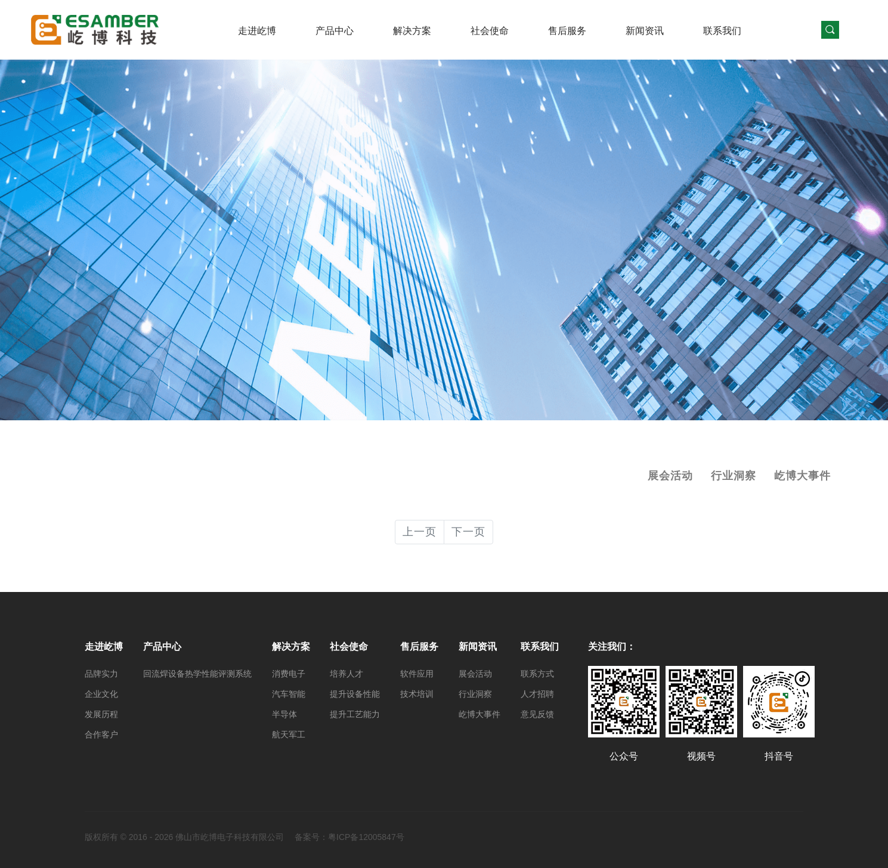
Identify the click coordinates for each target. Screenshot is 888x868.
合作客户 (101, 734)
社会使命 (490, 31)
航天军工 (288, 734)
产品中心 (334, 31)
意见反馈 (537, 714)
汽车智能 (288, 694)
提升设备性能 (355, 694)
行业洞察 (733, 476)
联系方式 (537, 673)
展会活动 (670, 476)
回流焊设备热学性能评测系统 (197, 673)
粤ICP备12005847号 (366, 837)
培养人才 (346, 673)
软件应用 (417, 673)
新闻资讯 (645, 31)
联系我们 (722, 31)
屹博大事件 (802, 476)
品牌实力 (101, 673)
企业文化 (101, 694)
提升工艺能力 (355, 714)
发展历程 (101, 714)
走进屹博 (257, 31)
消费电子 (288, 673)
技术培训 (417, 694)
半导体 (284, 714)
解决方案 (412, 31)
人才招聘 (537, 694)
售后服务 (567, 31)
